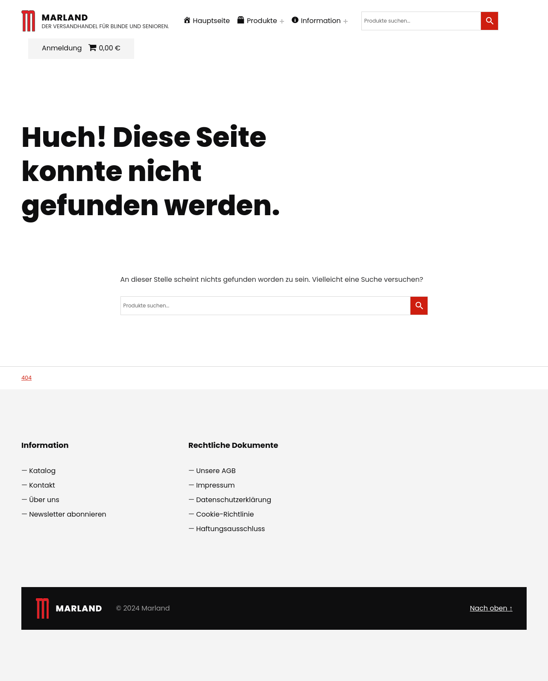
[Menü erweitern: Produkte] (282, 21)
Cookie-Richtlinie (225, 514)
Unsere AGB (216, 471)
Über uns (44, 500)
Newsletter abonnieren (67, 514)
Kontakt (42, 485)
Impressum (215, 485)
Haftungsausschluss (230, 529)
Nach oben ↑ (491, 608)
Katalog (42, 471)
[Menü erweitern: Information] (345, 21)
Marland (65, 17)
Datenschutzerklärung (233, 500)
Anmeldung (62, 48)
